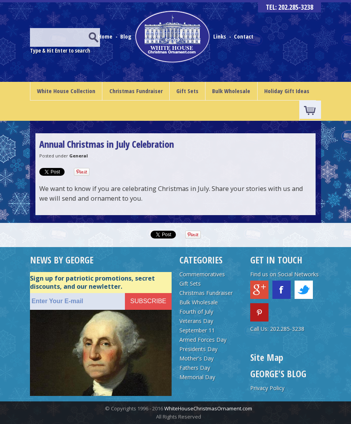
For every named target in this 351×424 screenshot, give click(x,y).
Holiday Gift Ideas (286, 91)
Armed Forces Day (202, 339)
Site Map (266, 357)
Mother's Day (196, 358)
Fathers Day (194, 367)
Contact (243, 36)
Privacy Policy (267, 388)
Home (106, 36)
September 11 (197, 330)
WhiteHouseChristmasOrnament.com (208, 408)
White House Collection (66, 91)
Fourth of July (196, 311)
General (78, 156)
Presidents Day (198, 349)
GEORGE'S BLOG (278, 373)
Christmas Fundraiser (136, 91)
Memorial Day (197, 377)
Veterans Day (196, 321)
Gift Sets (187, 91)
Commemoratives (202, 274)
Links (220, 36)
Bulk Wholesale (231, 91)
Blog (126, 36)
